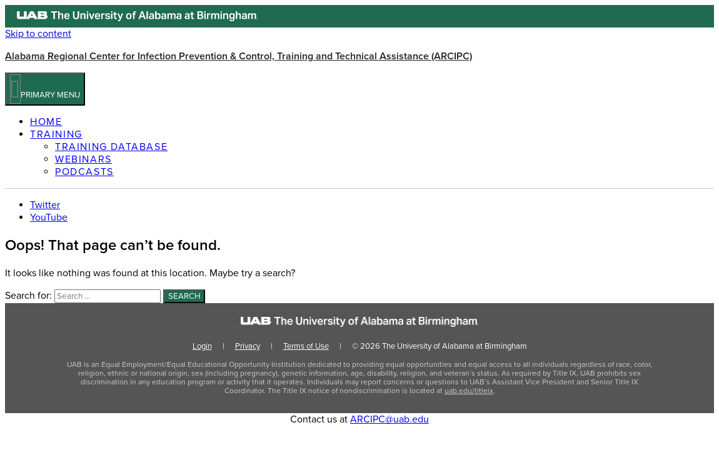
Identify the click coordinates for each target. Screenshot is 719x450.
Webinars (83, 159)
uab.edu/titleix (469, 390)
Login (202, 346)
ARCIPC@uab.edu (389, 419)
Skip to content (38, 34)
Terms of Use (306, 346)
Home (46, 122)
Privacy (247, 346)
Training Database (111, 147)
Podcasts (84, 172)
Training (56, 134)
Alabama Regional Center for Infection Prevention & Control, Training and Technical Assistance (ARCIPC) (238, 56)
